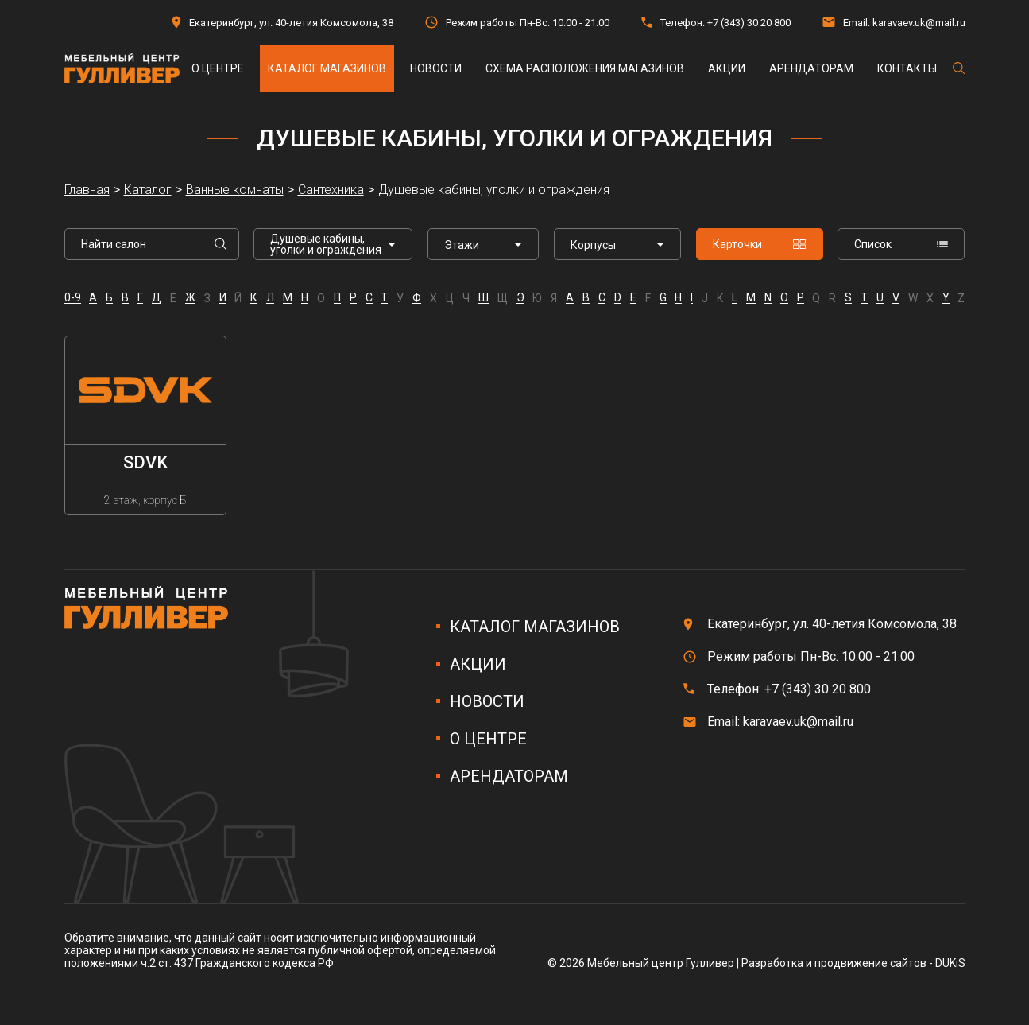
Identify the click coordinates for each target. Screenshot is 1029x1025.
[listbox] (483, 244)
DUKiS (950, 963)
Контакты (907, 68)
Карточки (760, 244)
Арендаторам (811, 68)
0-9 (72, 298)
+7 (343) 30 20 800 (749, 23)
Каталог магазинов (327, 68)
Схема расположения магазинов (584, 68)
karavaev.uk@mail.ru (918, 23)
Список (901, 244)
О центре (217, 68)
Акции (726, 68)
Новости (436, 68)
